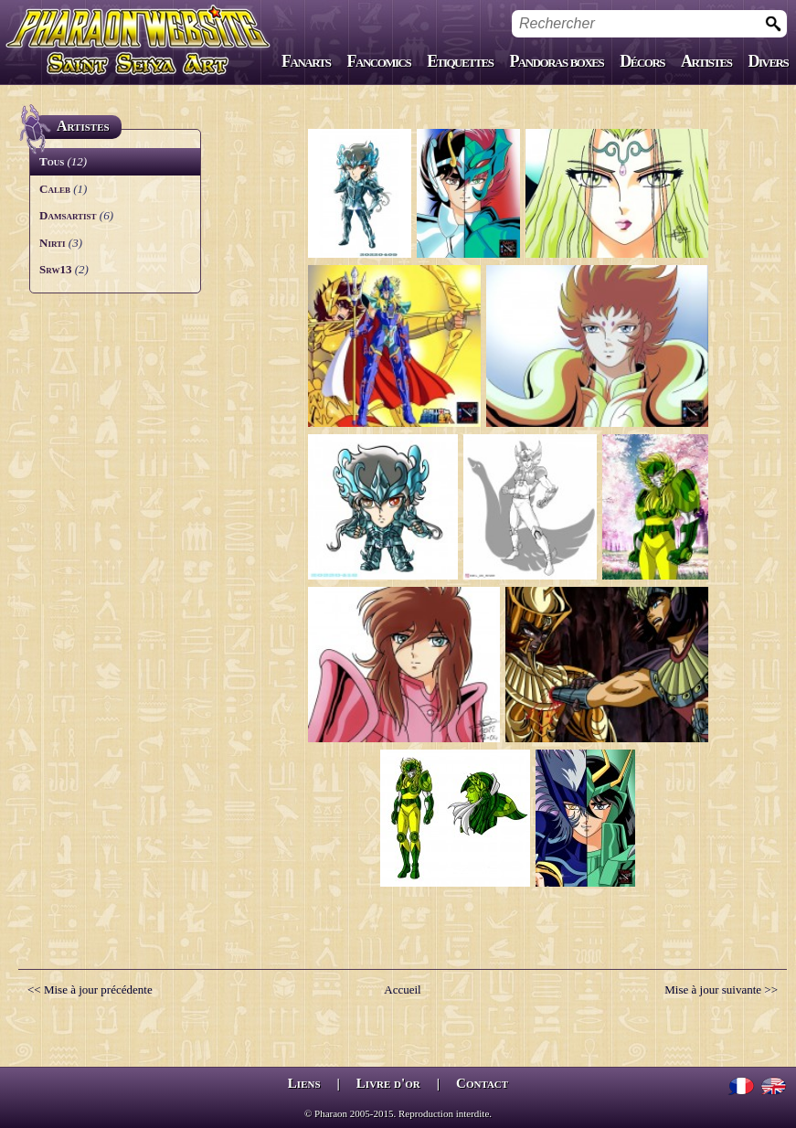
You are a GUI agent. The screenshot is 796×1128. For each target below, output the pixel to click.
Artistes (706, 61)
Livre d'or (388, 1083)
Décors (642, 61)
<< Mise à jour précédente (90, 989)
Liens (304, 1083)
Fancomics (379, 61)
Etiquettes (460, 61)
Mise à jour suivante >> (721, 989)
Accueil (402, 989)
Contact (482, 1083)
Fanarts (306, 61)
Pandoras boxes (556, 61)
